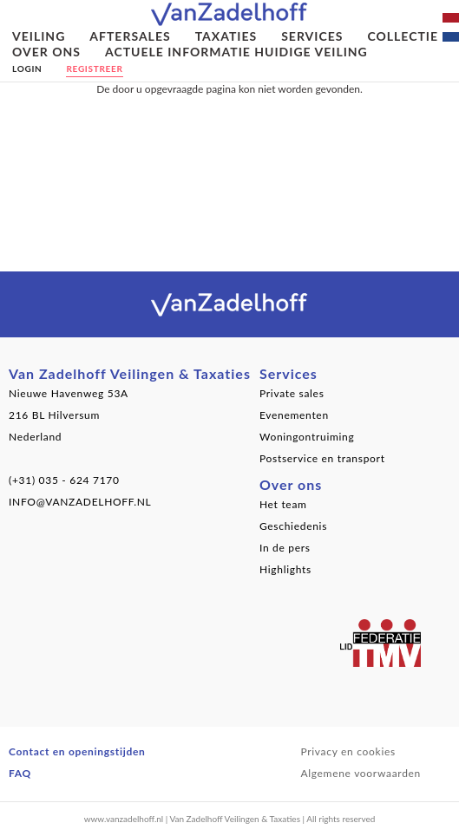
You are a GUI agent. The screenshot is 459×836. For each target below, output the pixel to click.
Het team (283, 504)
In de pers (285, 547)
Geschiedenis (293, 525)
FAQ (20, 773)
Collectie (402, 36)
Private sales (292, 393)
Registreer (94, 68)
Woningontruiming (307, 436)
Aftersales (129, 36)
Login (27, 68)
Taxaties (226, 36)
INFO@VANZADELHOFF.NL (80, 501)
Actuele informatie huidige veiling (236, 51)
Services (312, 36)
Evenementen (294, 414)
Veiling (38, 36)
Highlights (285, 569)
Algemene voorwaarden (360, 773)
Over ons (46, 51)
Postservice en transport (322, 458)
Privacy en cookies (348, 751)
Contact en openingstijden (77, 751)
